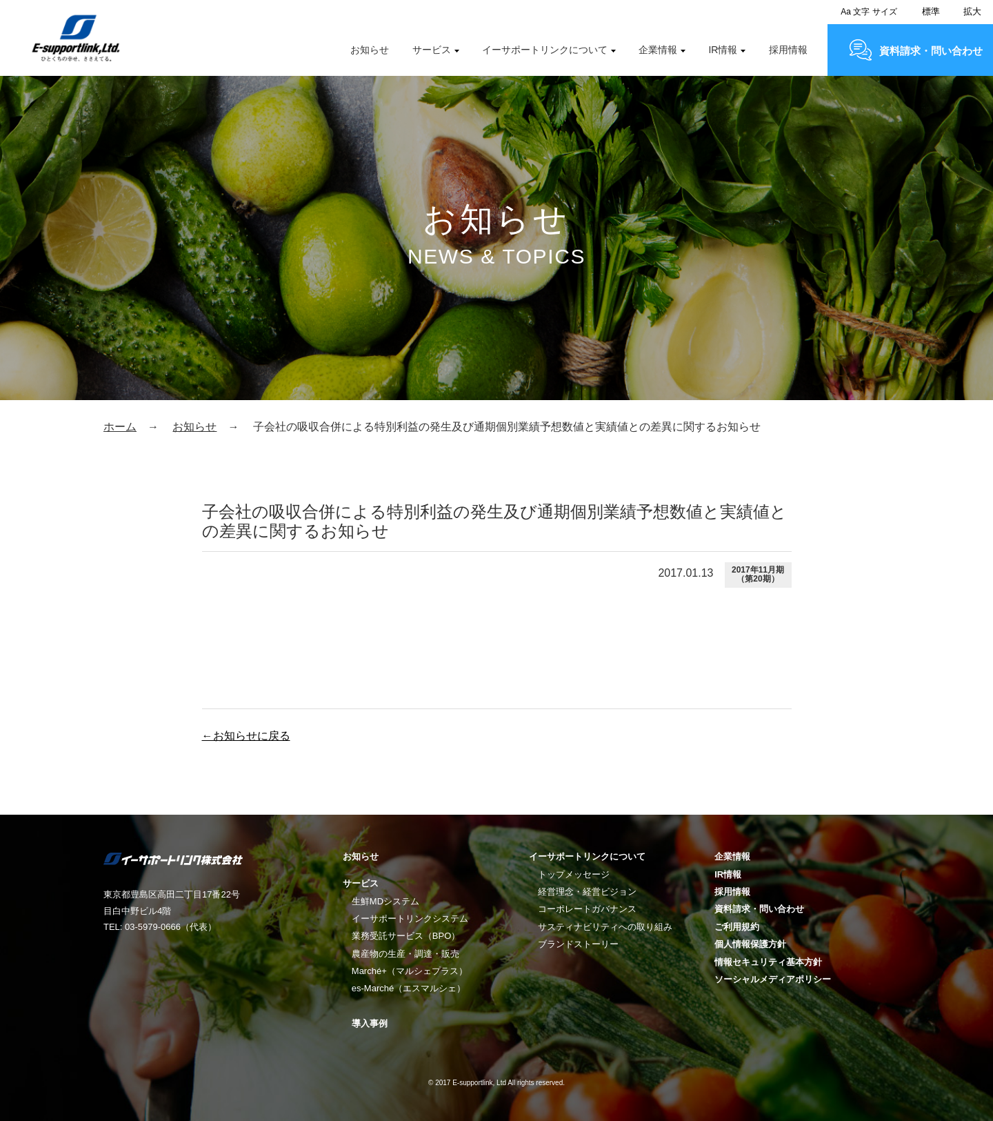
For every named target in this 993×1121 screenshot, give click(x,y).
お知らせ (369, 49)
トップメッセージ (574, 874)
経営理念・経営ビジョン (587, 891)
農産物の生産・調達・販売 (405, 954)
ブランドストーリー (578, 944)
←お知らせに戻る (246, 736)
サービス (431, 49)
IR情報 (722, 49)
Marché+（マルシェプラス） (410, 971)
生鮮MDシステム (385, 901)
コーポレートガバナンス (587, 909)
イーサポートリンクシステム (410, 918)
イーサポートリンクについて (545, 49)
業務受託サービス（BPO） (406, 936)
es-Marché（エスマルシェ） (408, 988)
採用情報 (788, 49)
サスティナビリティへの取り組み (605, 927)
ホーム (120, 427)
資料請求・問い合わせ (931, 51)
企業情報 (658, 49)
